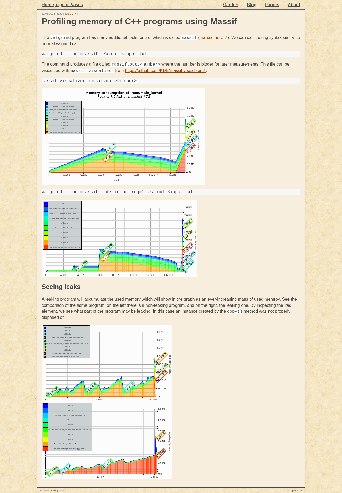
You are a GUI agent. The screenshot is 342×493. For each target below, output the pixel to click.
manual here (214, 37)
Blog (251, 4)
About (294, 4)
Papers (272, 4)
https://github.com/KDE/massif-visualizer (165, 71)
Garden (230, 4)
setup (67, 13)
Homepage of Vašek (62, 4)
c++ (74, 13)
